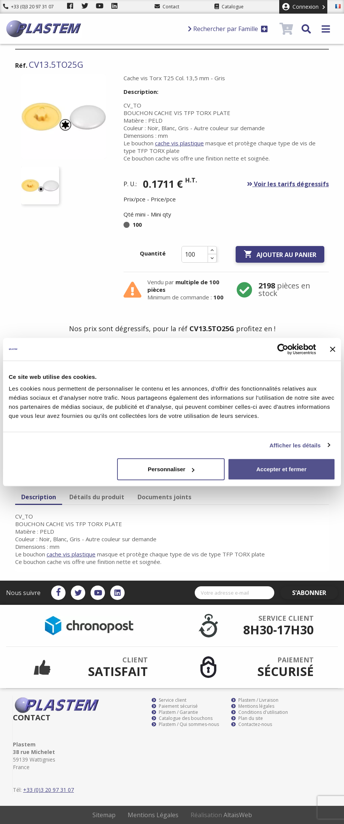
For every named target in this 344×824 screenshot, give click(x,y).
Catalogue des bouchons (182, 718)
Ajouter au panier (280, 254)
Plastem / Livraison (254, 700)
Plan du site (247, 718)
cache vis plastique (179, 143)
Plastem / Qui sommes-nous (185, 724)
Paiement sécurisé (175, 706)
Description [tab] (38, 497)
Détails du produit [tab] (96, 497)
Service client (169, 700)
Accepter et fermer (281, 469)
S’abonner (316, 593)
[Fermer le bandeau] (332, 349)
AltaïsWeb (238, 815)
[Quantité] (194, 254)
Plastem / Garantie (175, 712)
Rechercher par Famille (228, 29)
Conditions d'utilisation (259, 712)
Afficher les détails (295, 445)
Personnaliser (171, 469)
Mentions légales (252, 706)
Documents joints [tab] (164, 497)
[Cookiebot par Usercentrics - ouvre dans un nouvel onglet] (283, 349)
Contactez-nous (251, 724)
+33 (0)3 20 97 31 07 (28, 6)
